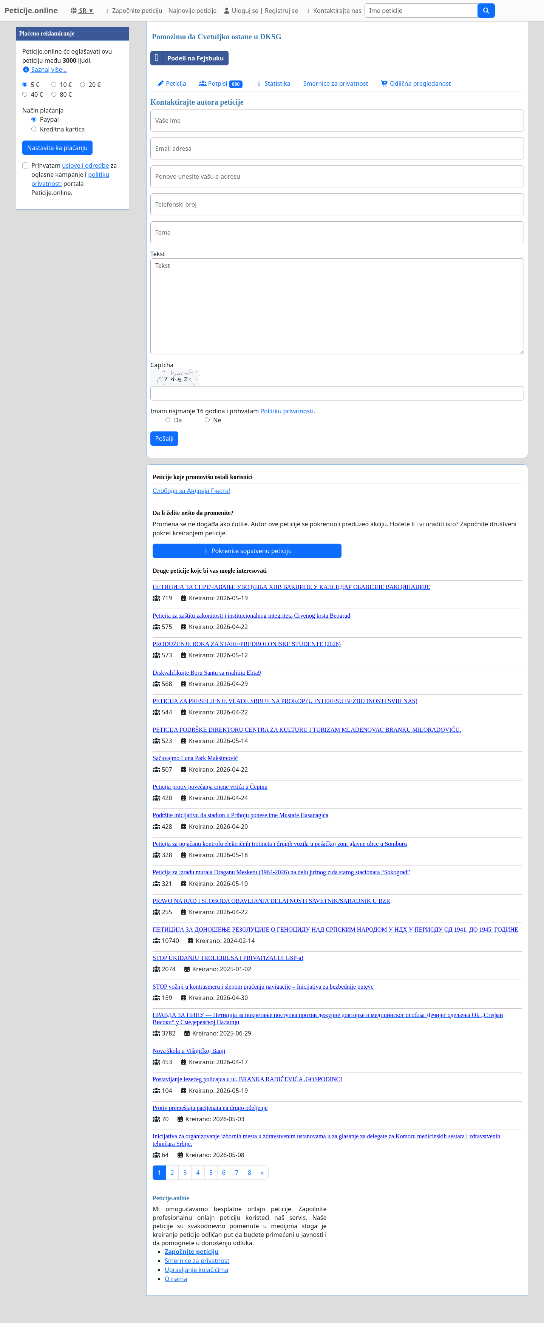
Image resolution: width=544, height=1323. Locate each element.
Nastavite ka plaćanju (57, 374)
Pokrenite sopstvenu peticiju (247, 551)
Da (178, 420)
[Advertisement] (72, 135)
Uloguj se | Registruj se (260, 10)
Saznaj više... (44, 296)
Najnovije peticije (192, 10)
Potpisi (221, 83)
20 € (95, 311)
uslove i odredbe (85, 392)
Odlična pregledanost (416, 83)
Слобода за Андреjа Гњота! (191, 491)
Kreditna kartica (62, 356)
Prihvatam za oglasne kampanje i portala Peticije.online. (74, 405)
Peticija (171, 83)
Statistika (273, 83)
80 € (66, 321)
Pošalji (164, 438)
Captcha (161, 365)
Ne (217, 420)
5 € (35, 311)
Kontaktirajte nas (333, 10)
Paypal (49, 346)
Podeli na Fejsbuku (187, 58)
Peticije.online (31, 10)
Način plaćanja (43, 337)
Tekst (157, 254)
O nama (176, 1279)
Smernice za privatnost (335, 83)
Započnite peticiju (132, 10)
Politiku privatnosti (287, 411)
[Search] (421, 10)
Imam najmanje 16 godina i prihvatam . (232, 411)
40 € (37, 321)
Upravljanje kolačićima (196, 1270)
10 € (66, 311)
